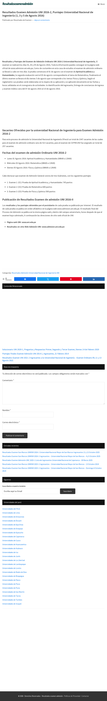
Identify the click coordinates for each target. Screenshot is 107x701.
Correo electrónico (11, 422)
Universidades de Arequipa (12, 528)
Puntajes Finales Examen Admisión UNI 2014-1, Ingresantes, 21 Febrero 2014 (35, 353)
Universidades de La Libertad (13, 560)
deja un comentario (42, 20)
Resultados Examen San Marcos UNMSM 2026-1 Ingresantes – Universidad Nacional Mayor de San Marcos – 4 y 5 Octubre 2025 (51, 456)
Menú (102, 4)
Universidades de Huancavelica (14, 544)
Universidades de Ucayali (11, 604)
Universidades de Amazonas (13, 517)
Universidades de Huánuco (12, 548)
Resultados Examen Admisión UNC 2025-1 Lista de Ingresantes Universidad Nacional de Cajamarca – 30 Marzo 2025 (47, 460)
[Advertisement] (53, 41)
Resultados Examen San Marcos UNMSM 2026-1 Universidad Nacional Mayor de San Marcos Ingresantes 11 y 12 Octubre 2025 (51, 452)
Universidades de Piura (11, 584)
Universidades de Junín (11, 556)
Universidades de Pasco (11, 580)
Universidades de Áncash (11, 520)
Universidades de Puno (11, 588)
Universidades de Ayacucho (12, 532)
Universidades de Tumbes (12, 600)
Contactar (85, 696)
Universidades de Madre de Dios (14, 572)
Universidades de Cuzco (11, 540)
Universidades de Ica (10, 552)
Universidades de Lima (11, 513)
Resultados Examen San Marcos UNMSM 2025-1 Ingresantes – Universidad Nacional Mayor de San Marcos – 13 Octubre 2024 (50, 464)
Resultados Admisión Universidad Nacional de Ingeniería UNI (35, 273)
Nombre (6, 410)
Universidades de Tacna (11, 596)
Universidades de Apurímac (12, 524)
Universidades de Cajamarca (13, 536)
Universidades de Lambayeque (14, 564)
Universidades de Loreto (11, 568)
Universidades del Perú (11, 509)
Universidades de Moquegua (13, 576)
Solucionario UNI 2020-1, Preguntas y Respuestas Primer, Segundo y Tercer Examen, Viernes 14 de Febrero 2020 (50, 349)
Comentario (8, 380)
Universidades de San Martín (13, 592)
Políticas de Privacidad (72, 696)
